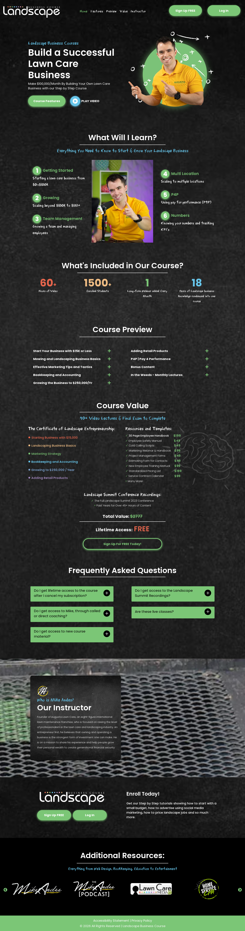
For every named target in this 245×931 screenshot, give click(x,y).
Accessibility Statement (111, 920)
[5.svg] (165, 196)
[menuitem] (83, 11)
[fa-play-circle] (75, 105)
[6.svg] (165, 217)
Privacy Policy (142, 920)
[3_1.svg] (37, 220)
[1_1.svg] (37, 172)
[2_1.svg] (37, 199)
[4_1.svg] (165, 175)
